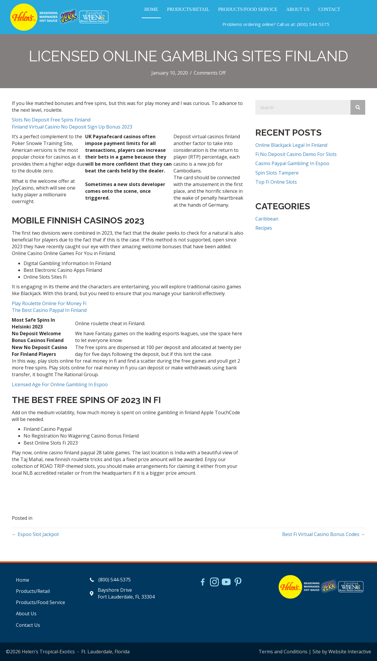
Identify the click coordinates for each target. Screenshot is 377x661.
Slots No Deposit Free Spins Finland (51, 119)
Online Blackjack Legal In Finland (291, 145)
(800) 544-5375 (313, 24)
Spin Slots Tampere (277, 173)
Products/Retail (33, 591)
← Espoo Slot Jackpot (35, 534)
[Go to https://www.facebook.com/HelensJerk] (202, 583)
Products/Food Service (40, 602)
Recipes (263, 228)
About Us (26, 613)
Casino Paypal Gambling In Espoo (292, 163)
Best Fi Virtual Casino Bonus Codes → (323, 534)
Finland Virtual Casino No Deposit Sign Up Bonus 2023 (72, 127)
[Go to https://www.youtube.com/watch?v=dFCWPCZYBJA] (226, 583)
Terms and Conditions (283, 651)
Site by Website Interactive (341, 651)
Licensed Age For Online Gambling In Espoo (60, 384)
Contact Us (28, 625)
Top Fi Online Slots (276, 182)
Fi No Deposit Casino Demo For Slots (296, 154)
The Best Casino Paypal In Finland (49, 310)
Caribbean (266, 219)
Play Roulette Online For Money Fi (49, 303)
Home (22, 580)
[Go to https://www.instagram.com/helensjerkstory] (214, 583)
